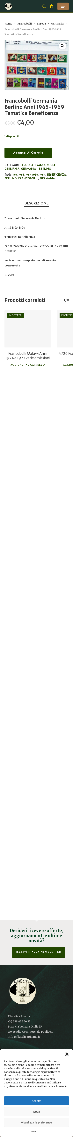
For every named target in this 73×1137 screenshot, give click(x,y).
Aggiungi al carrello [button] (28, 365)
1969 (42, 174)
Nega (36, 1111)
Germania (57, 23)
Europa (41, 23)
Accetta (36, 1100)
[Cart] (51, 6)
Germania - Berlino (36, 169)
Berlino (10, 178)
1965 (14, 174)
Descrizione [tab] (36, 203)
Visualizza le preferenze (36, 1122)
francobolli (28, 178)
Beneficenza (56, 174)
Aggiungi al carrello (28, 152)
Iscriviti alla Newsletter (38, 952)
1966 (21, 174)
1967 (28, 174)
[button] (67, 1054)
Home (8, 23)
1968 (35, 174)
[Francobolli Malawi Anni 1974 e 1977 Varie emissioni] (27, 328)
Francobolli (24, 23)
